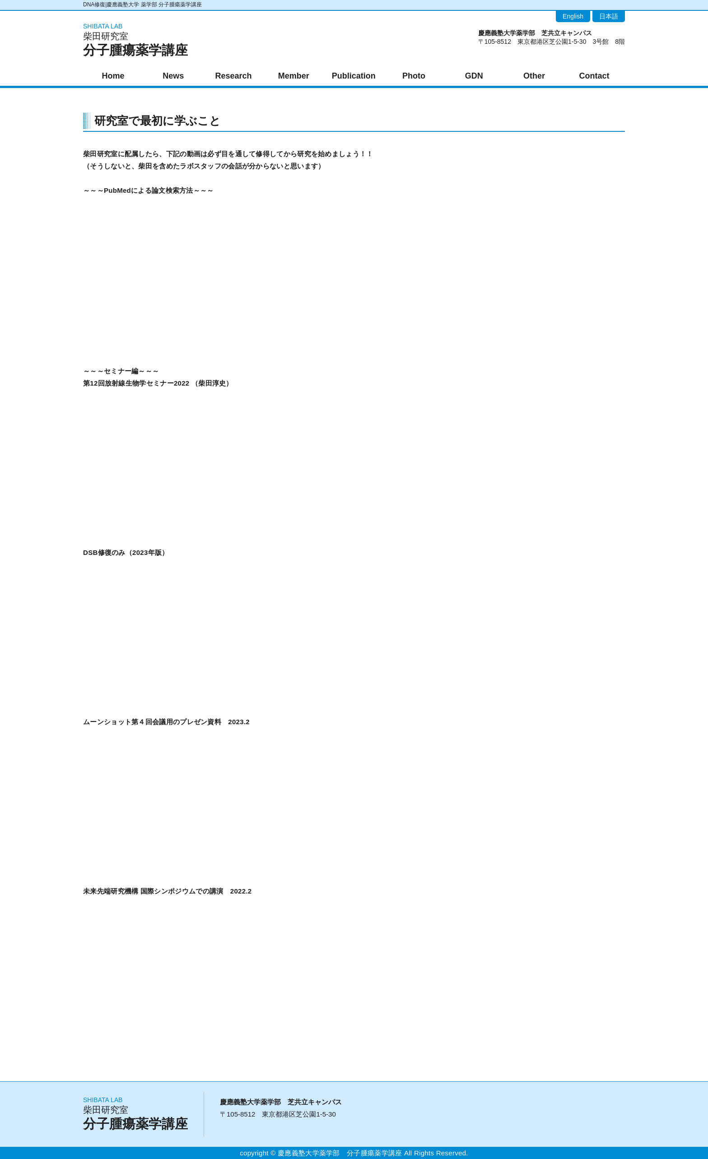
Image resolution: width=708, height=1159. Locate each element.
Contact (594, 75)
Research (233, 75)
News (173, 75)
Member (293, 75)
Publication (354, 75)
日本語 (608, 16)
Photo (413, 75)
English (573, 16)
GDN (474, 75)
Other (534, 75)
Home (113, 75)
